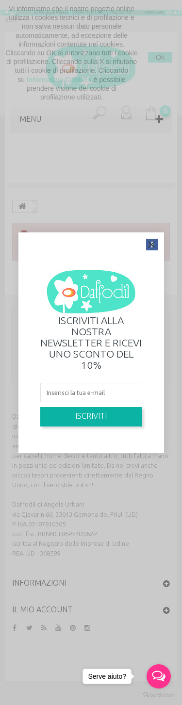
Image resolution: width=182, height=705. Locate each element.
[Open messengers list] (159, 676)
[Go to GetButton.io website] (158, 695)
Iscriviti (91, 415)
